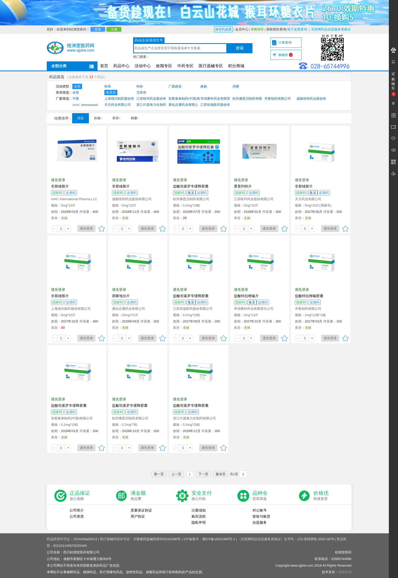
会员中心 (241, 29)
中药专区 (185, 66)
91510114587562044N (70, 546)
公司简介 (77, 510)
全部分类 (59, 66)
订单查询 (285, 42)
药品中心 (121, 66)
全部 (77, 86)
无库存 (141, 92)
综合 (80, 118)
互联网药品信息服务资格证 (331, 29)
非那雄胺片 (60, 186)
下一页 (203, 474)
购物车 (285, 55)
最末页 (221, 474)
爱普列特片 (243, 186)
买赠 (235, 86)
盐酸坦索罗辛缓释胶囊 (191, 186)
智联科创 (345, 572)
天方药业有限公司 (117, 105)
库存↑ (116, 118)
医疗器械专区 (211, 66)
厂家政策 (175, 86)
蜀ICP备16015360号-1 (218, 539)
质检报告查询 (276, 29)
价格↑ (98, 118)
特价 (139, 86)
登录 (97, 29)
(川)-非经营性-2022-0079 (315, 539)
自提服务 (259, 522)
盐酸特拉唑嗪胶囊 (309, 296)
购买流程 (199, 516)
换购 (203, 86)
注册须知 (199, 510)
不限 (75, 98)
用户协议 (138, 516)
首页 (104, 66)
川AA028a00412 (85, 539)
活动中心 (143, 66)
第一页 (159, 474)
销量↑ (135, 118)
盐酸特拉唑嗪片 (246, 296)
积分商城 (236, 66)
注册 (114, 29)
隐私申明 (199, 522)
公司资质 (77, 516)
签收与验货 (261, 516)
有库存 (111, 92)
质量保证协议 (141, 510)
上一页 (176, 474)
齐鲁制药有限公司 (277, 98)
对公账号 (259, 510)
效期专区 (164, 66)
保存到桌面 (223, 29)
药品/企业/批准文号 (149, 40)
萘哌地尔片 (121, 296)
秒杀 (107, 86)
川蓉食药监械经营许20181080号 (157, 539)
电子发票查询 (297, 29)
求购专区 (257, 29)
